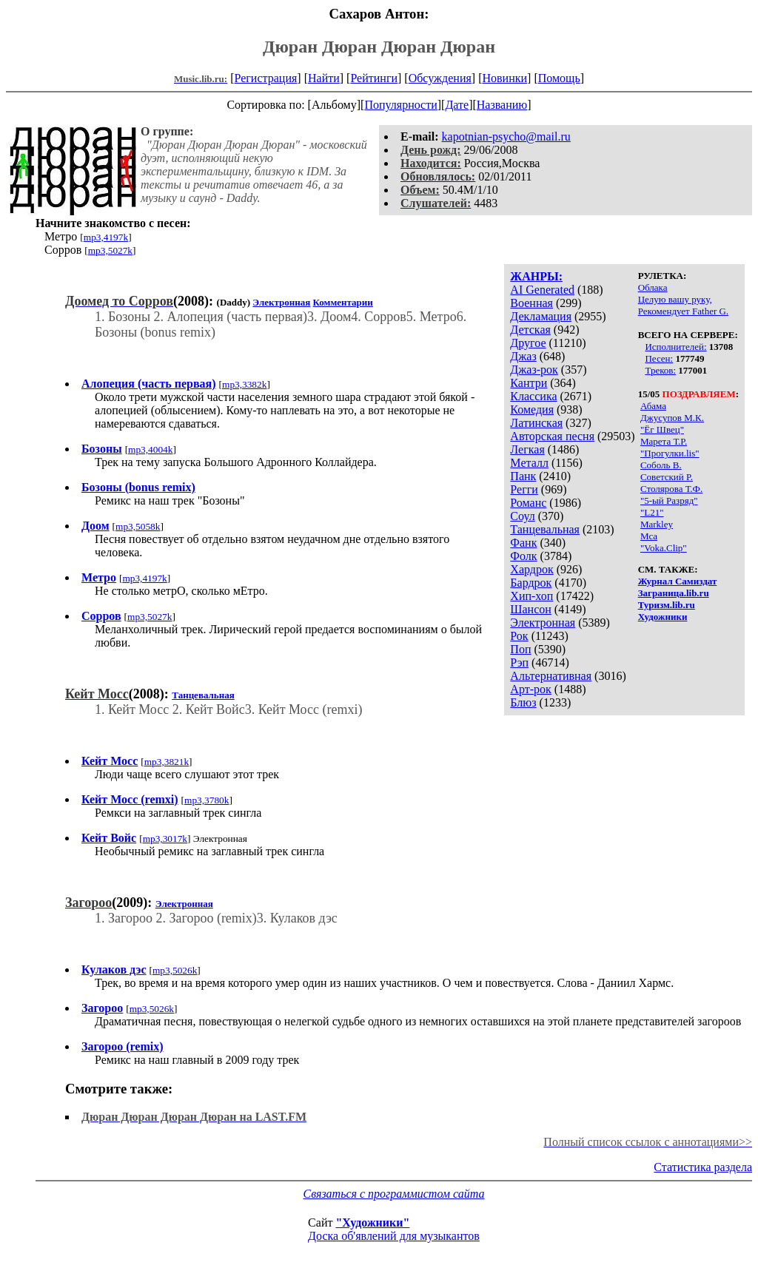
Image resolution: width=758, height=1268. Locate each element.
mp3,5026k (174, 970)
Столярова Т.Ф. (671, 488)
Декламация (540, 316)
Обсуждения (440, 78)
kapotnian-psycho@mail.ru (506, 136)
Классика (533, 396)
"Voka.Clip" (663, 547)
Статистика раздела (703, 1167)
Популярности (400, 104)
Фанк (523, 542)
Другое (528, 343)
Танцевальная (545, 529)
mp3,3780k (206, 800)
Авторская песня (552, 436)
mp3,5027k (110, 250)
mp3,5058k (137, 526)
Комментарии (343, 302)
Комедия (532, 409)
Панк (523, 476)
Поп (520, 649)
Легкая (527, 449)
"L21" (652, 512)
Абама (653, 405)
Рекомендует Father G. (683, 311)
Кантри (528, 383)
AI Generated (542, 289)
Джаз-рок (534, 369)
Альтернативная (550, 676)
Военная (531, 303)
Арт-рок (530, 689)
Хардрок (531, 569)
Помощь (559, 78)
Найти (324, 78)
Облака (653, 287)
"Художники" (372, 1222)
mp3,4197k (106, 237)
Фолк (523, 556)
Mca (648, 536)
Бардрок (530, 582)
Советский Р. (666, 476)
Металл (529, 462)
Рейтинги (374, 78)
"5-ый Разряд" (669, 500)
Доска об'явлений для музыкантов (394, 1236)
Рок (519, 636)
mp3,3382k (244, 384)
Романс (528, 502)
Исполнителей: (675, 346)
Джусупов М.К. (672, 417)
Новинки (504, 78)
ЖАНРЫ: (536, 276)
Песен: (659, 358)
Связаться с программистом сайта (394, 1193)
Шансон (530, 609)
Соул (522, 516)
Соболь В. (661, 465)
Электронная (542, 622)
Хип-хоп (531, 596)
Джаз (523, 356)
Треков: (660, 370)
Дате (457, 104)
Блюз (523, 702)
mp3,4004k (150, 449)
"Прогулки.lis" (670, 453)
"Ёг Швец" (662, 429)
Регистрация (266, 78)
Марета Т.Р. (663, 441)
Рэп (519, 662)
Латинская (536, 423)
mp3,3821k (166, 761)
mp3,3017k (165, 838)
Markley (656, 524)
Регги (523, 489)
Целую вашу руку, (675, 299)
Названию (502, 104)
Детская (530, 329)
